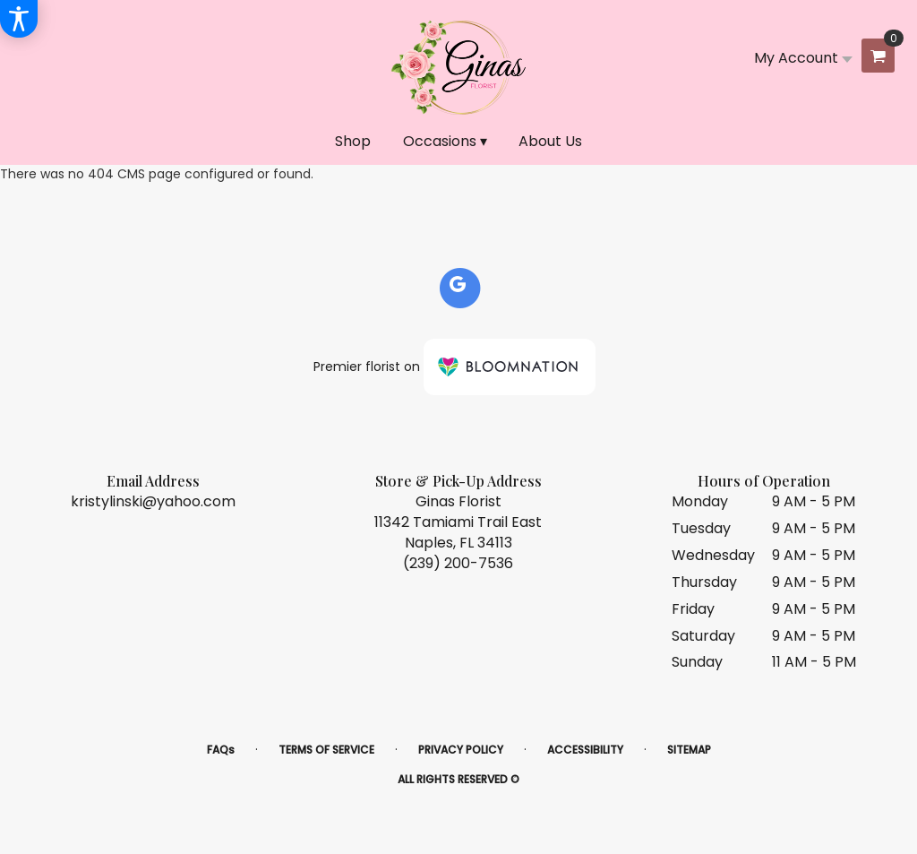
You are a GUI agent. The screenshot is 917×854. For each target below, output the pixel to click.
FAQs (221, 749)
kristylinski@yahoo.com (153, 501)
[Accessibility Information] (19, 19)
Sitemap (689, 749)
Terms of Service (326, 749)
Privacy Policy (460, 749)
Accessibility (585, 749)
